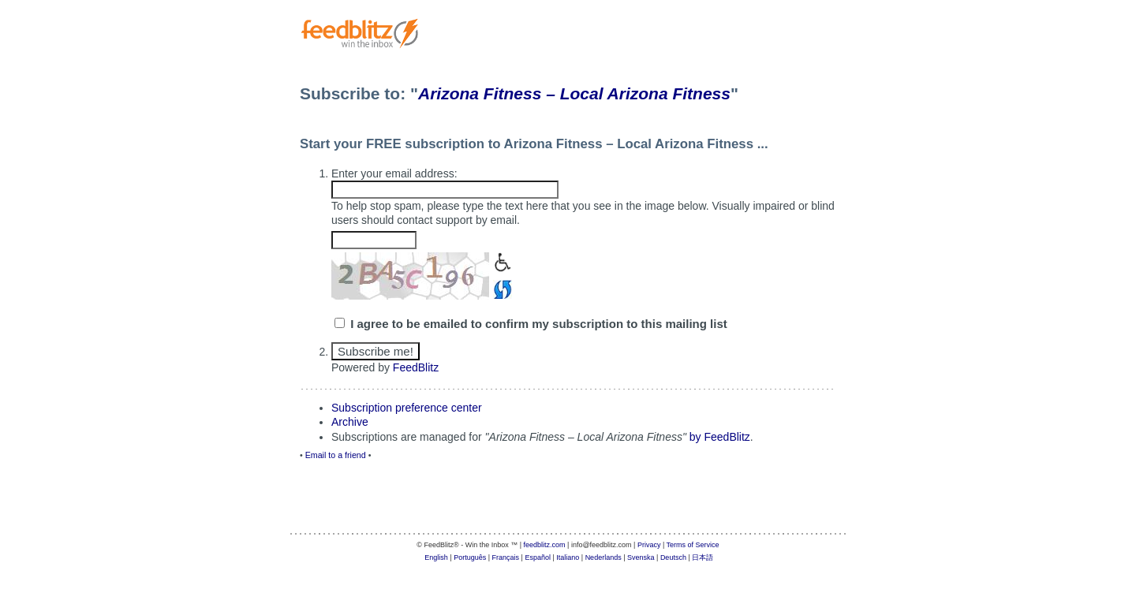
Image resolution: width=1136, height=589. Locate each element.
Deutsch (673, 557)
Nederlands (603, 557)
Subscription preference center (406, 407)
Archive (349, 422)
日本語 (702, 557)
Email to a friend (335, 455)
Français (506, 557)
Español (538, 557)
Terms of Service (693, 545)
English (436, 557)
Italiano (567, 557)
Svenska (641, 557)
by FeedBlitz (719, 437)
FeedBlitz (416, 367)
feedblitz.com (545, 545)
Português (470, 557)
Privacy (649, 545)
